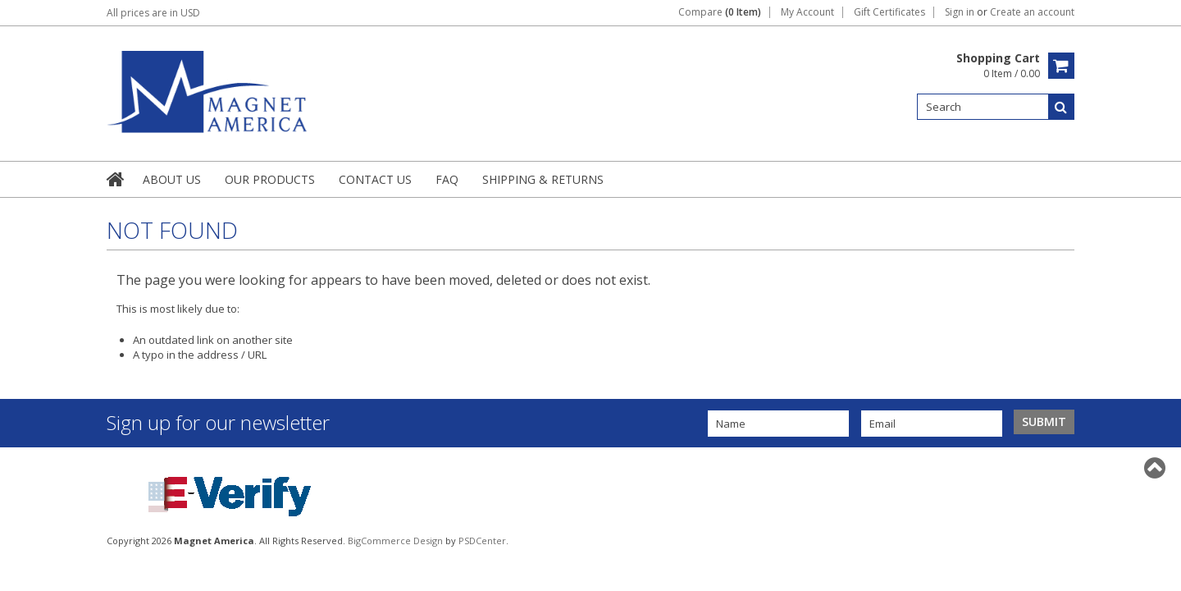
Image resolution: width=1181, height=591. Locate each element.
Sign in (959, 12)
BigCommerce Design (395, 540)
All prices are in (153, 13)
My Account (807, 12)
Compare (719, 12)
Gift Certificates (889, 12)
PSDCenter (482, 540)
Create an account (1032, 12)
